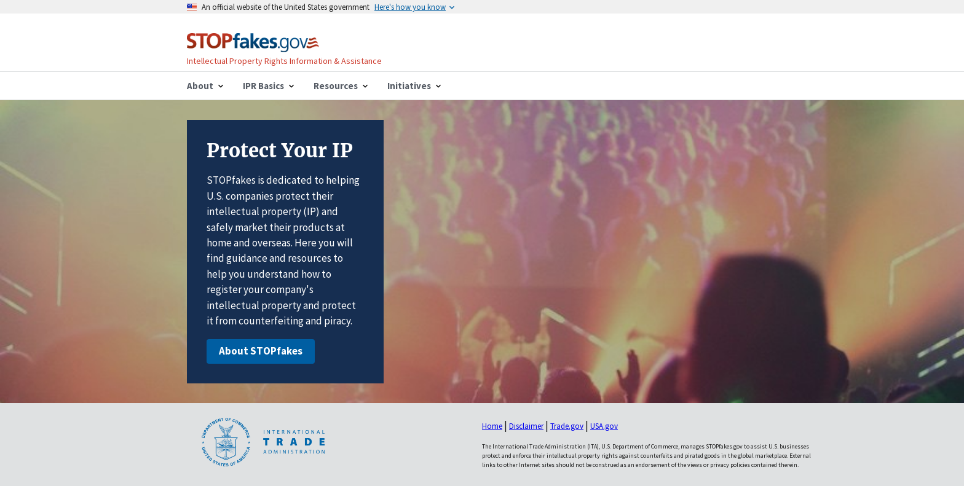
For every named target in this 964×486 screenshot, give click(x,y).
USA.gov (604, 426)
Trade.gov (566, 426)
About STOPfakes (260, 351)
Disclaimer (526, 426)
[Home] (253, 44)
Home (492, 426)
